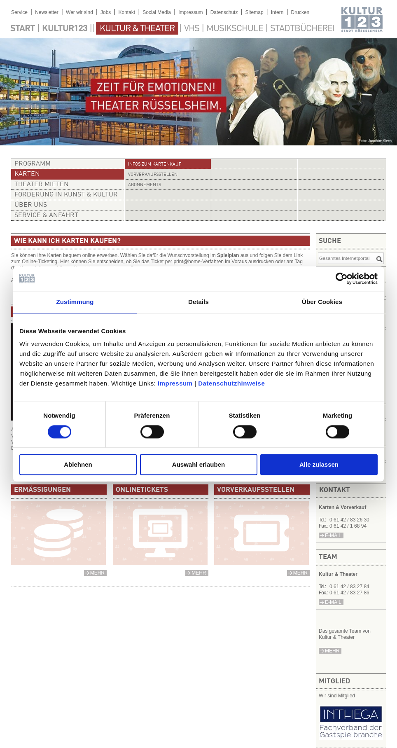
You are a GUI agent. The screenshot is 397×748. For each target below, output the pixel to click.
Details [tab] (198, 301)
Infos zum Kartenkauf (154, 164)
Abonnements (144, 185)
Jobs (105, 12)
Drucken (300, 12)
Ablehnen (78, 464)
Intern (277, 12)
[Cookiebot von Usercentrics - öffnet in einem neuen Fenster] (342, 278)
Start (22, 28)
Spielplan (228, 255)
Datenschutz (224, 12)
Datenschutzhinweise (231, 383)
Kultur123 (64, 28)
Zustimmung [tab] (75, 301)
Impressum (175, 383)
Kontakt (126, 12)
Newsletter (46, 12)
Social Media (156, 12)
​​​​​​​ (351, 737)
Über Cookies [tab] (322, 301)
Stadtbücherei (302, 28)
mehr (332, 651)
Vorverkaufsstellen (152, 175)
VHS (191, 28)
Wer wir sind (79, 12)
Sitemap (254, 12)
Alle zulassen (319, 464)
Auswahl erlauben (198, 464)
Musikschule (234, 28)
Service (19, 12)
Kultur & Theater (137, 28)
